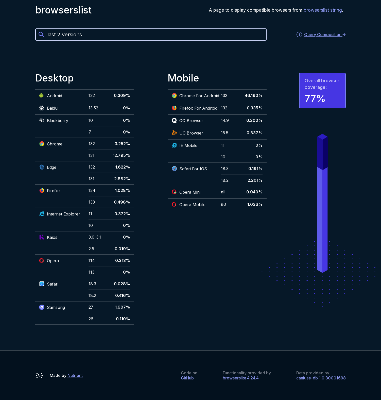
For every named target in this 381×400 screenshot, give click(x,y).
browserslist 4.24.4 (241, 377)
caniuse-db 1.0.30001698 (321, 377)
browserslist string (323, 10)
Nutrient (75, 375)
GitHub (187, 377)
